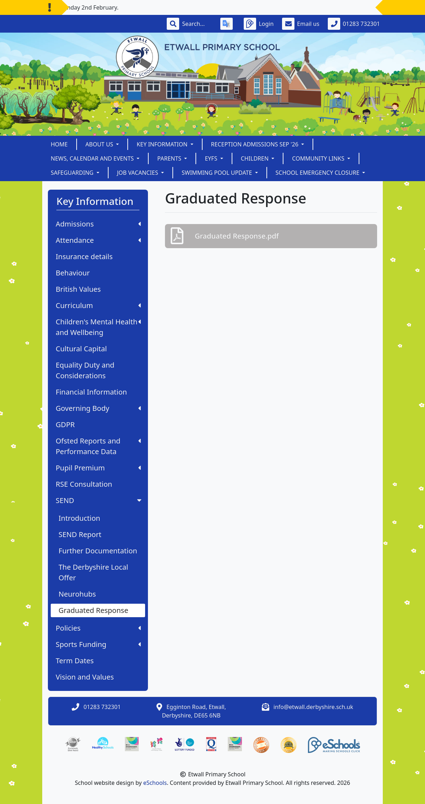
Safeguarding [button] (73, 173)
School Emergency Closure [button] (318, 173)
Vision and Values (85, 677)
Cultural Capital (81, 348)
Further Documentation (98, 550)
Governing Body (98, 408)
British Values (78, 289)
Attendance (98, 240)
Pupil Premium (98, 468)
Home (59, 144)
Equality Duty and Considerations (85, 370)
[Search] (197, 24)
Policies (98, 628)
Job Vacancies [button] (138, 173)
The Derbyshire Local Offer (93, 572)
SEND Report (80, 534)
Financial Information (91, 392)
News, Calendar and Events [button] (93, 158)
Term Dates (75, 660)
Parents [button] (170, 158)
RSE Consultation (84, 484)
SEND (99, 500)
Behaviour (73, 273)
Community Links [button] (319, 158)
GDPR (65, 424)
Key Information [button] (163, 144)
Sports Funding (98, 644)
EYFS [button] (212, 158)
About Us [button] (100, 144)
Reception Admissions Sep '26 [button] (255, 144)
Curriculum (98, 305)
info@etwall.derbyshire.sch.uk (313, 707)
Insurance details (84, 256)
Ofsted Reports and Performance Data (98, 446)
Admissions (98, 224)
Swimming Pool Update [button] (218, 173)
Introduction (79, 518)
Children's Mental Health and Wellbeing (98, 327)
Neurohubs (77, 594)
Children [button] (255, 158)
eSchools (155, 783)
